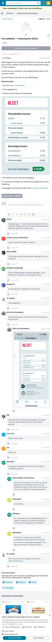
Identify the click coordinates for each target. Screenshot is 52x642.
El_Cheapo (7, 58)
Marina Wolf (11, 251)
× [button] (49, 615)
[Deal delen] (43, 3)
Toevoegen (8, 588)
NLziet (32, 582)
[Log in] (48, 3)
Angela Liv (11, 284)
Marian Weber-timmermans (23, 478)
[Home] (2, 13)
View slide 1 (26, 34)
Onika (9, 219)
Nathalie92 (16, 499)
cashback (7, 582)
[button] (26, 634)
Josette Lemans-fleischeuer (17, 237)
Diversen (10, 13)
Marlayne (10, 461)
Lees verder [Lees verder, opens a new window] (19, 624)
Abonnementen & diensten (27, 13)
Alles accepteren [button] (14, 638)
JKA (8, 415)
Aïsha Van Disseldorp (15, 312)
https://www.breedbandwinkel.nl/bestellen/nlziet (18, 85)
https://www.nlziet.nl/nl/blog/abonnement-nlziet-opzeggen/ (42, 188)
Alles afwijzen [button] (38, 638)
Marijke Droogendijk (15, 268)
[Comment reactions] (8, 233)
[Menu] (3, 3)
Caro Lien (10, 433)
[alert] (26, 628)
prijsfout (20, 582)
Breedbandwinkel (7, 19)
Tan (8, 447)
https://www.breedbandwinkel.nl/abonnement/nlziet (16, 561)
